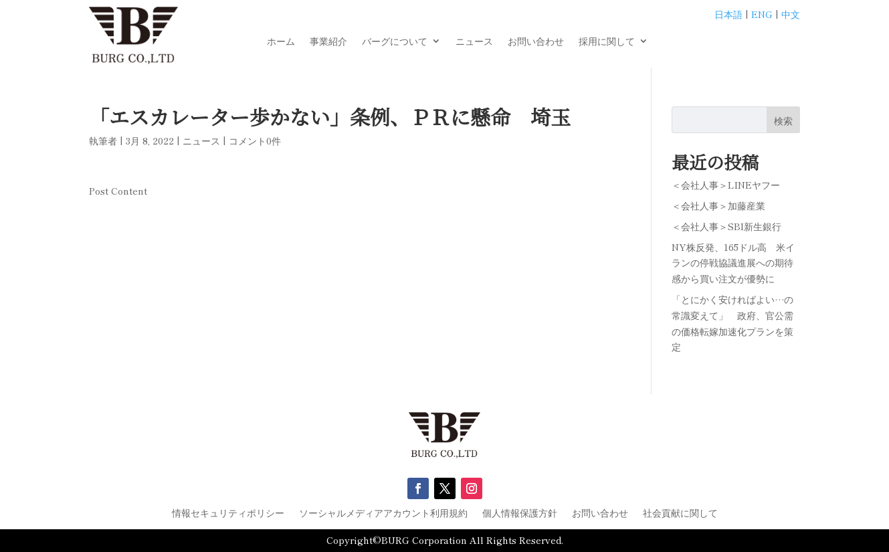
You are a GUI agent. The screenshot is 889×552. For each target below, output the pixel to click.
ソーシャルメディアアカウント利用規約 (383, 513)
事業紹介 (328, 42)
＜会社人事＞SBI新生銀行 (726, 226)
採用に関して (607, 42)
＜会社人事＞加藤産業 (718, 205)
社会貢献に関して (680, 513)
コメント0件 (255, 140)
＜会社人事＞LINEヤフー (726, 184)
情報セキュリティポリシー (228, 513)
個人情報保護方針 (519, 513)
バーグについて (394, 42)
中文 (790, 14)
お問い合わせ (536, 42)
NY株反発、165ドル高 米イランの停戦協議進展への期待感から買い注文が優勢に (733, 263)
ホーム (281, 42)
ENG (762, 14)
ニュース (474, 42)
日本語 (728, 14)
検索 (783, 120)
